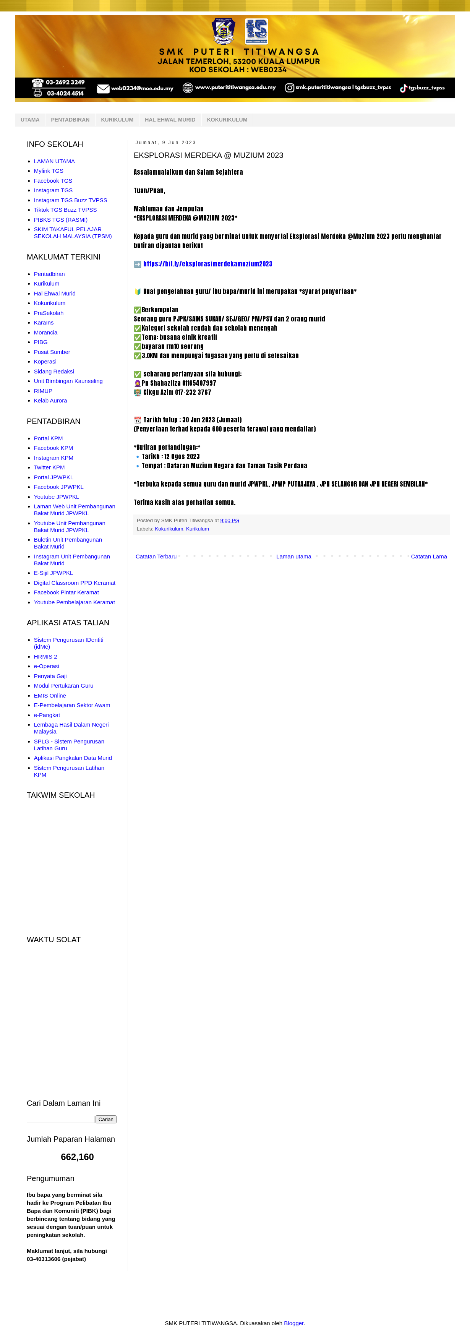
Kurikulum (197, 529)
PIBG (41, 342)
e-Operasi (46, 666)
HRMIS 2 (45, 656)
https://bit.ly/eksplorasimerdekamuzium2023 (207, 263)
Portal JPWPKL (53, 477)
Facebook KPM (53, 448)
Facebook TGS (53, 180)
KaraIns (44, 322)
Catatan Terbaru (156, 556)
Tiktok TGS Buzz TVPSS (65, 209)
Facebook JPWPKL (59, 487)
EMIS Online (50, 695)
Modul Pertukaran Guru (64, 685)
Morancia (46, 332)
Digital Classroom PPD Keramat (74, 582)
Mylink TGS (48, 170)
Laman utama (293, 556)
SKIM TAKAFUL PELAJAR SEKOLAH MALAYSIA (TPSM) (73, 232)
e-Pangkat (47, 715)
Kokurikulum (169, 529)
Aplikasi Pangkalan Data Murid (73, 758)
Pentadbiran (49, 274)
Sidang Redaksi (54, 371)
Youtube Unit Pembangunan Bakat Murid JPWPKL (69, 526)
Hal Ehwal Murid (55, 293)
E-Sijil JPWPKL (53, 573)
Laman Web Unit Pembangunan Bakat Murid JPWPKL (74, 509)
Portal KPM (48, 438)
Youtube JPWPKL (56, 496)
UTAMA (30, 120)
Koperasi (45, 361)
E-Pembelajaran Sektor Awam (72, 705)
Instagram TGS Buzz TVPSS (70, 200)
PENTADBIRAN (70, 120)
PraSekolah (49, 313)
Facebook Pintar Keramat (66, 592)
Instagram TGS (53, 190)
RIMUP (43, 391)
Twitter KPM (49, 467)
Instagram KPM (53, 457)
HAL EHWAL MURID (170, 120)
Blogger (293, 1323)
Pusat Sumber (52, 352)
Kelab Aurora (50, 400)
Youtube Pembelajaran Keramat (74, 602)
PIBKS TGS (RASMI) (61, 219)
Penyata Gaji (50, 676)
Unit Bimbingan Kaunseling (68, 381)
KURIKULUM (117, 120)
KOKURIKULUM (227, 120)
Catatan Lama (429, 556)
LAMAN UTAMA (54, 161)
